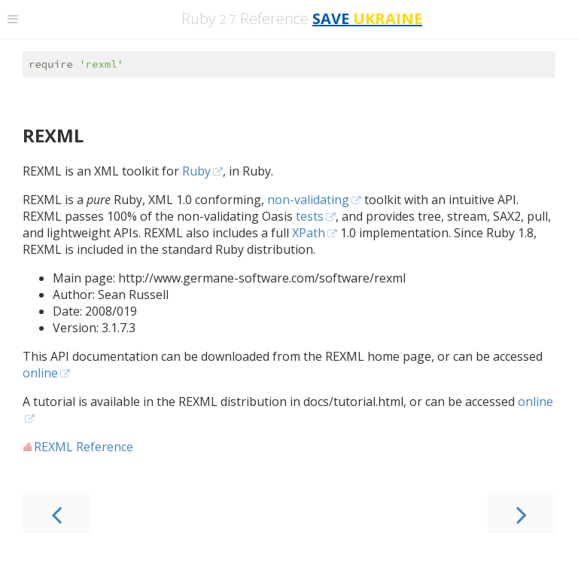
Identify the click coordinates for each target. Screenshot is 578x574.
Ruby (196, 173)
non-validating (308, 202)
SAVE (367, 18)
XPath (308, 235)
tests (310, 218)
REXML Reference (83, 449)
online (40, 375)
